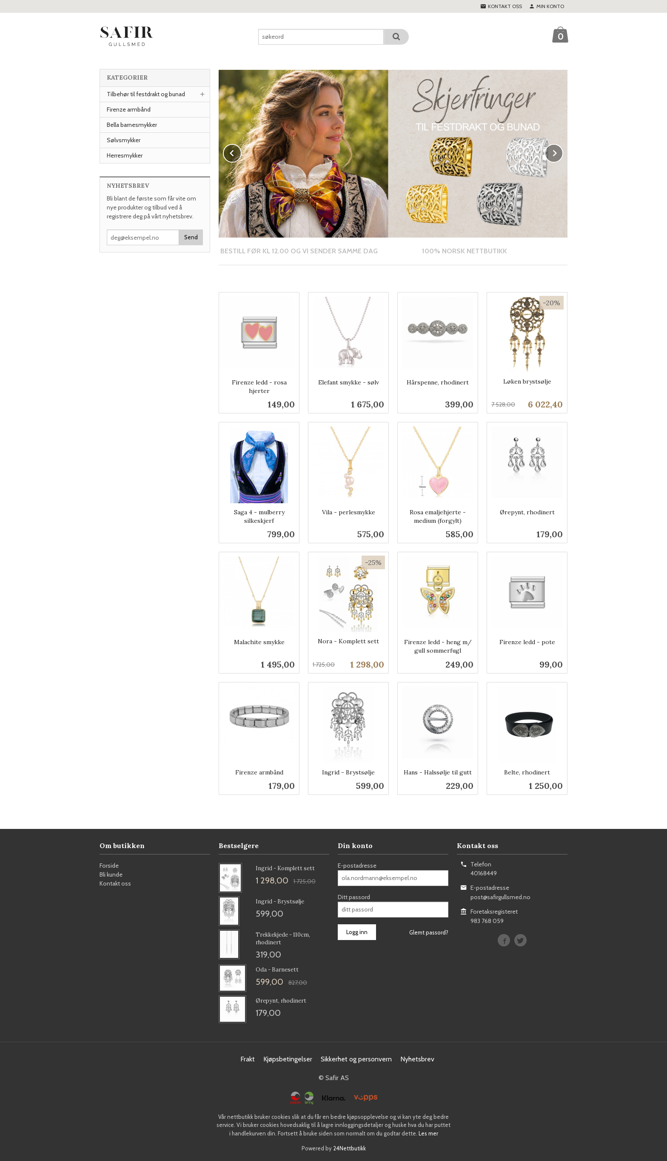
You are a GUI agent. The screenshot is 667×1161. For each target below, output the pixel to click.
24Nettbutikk (349, 1147)
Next (562, 152)
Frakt (247, 1059)
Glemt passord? (428, 932)
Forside (109, 865)
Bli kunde (111, 874)
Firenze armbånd (129, 109)
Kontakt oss (115, 883)
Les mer (428, 1132)
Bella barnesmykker (132, 125)
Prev (241, 152)
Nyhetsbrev (417, 1059)
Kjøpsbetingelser (287, 1059)
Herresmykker (125, 155)
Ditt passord (354, 896)
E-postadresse (357, 865)
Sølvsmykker (123, 140)
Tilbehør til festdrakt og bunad (146, 94)
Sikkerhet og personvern (356, 1059)
